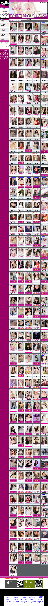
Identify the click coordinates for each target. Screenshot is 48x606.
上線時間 (2, 26)
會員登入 (4, 8)
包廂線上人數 (3, 29)
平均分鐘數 (3, 24)
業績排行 (2, 20)
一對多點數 (3, 30)
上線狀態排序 (3, 34)
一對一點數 (3, 31)
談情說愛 (2, 38)
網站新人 (2, 33)
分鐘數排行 (3, 21)
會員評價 (2, 25)
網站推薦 (2, 35)
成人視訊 (2, 39)
